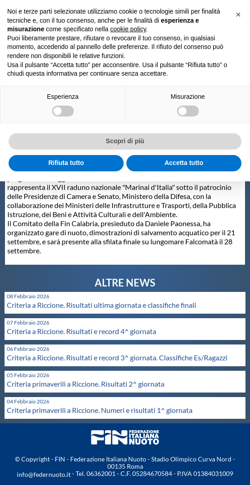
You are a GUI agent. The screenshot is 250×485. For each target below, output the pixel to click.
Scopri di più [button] (125, 141)
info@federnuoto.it (44, 474)
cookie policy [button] (128, 29)
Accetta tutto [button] (183, 162)
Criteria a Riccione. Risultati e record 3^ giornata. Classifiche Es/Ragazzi (117, 357)
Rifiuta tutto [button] (66, 162)
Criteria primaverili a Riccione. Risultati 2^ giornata (85, 383)
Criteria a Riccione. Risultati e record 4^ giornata (81, 331)
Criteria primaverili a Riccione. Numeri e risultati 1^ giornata (99, 410)
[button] (238, 14)
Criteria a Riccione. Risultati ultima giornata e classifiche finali (101, 305)
